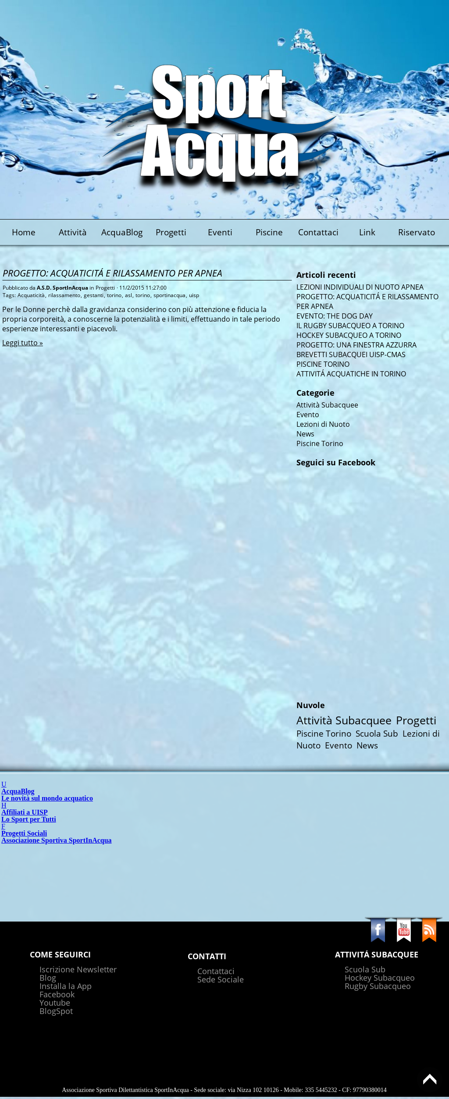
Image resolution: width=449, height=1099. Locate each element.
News (305, 434)
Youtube (54, 1002)
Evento (307, 414)
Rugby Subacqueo (378, 986)
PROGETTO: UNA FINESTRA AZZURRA (356, 345)
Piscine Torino (319, 443)
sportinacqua (169, 295)
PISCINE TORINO (322, 364)
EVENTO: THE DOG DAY (334, 316)
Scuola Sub (377, 733)
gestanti (93, 295)
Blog (47, 977)
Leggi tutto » (22, 342)
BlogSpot (56, 1011)
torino (114, 295)
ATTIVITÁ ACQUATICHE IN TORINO (351, 374)
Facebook (57, 994)
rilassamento (64, 295)
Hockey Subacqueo (380, 977)
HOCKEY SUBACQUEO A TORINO (348, 335)
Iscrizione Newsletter (78, 969)
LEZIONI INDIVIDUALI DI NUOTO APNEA (360, 287)
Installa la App (65, 986)
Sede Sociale (220, 979)
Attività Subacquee (327, 405)
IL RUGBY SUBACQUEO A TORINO (350, 325)
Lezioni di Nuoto (323, 424)
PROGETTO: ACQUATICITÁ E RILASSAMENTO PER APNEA (112, 272)
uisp (194, 295)
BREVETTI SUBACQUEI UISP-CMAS (351, 354)
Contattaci (216, 971)
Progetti (105, 287)
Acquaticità (31, 295)
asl (128, 295)
